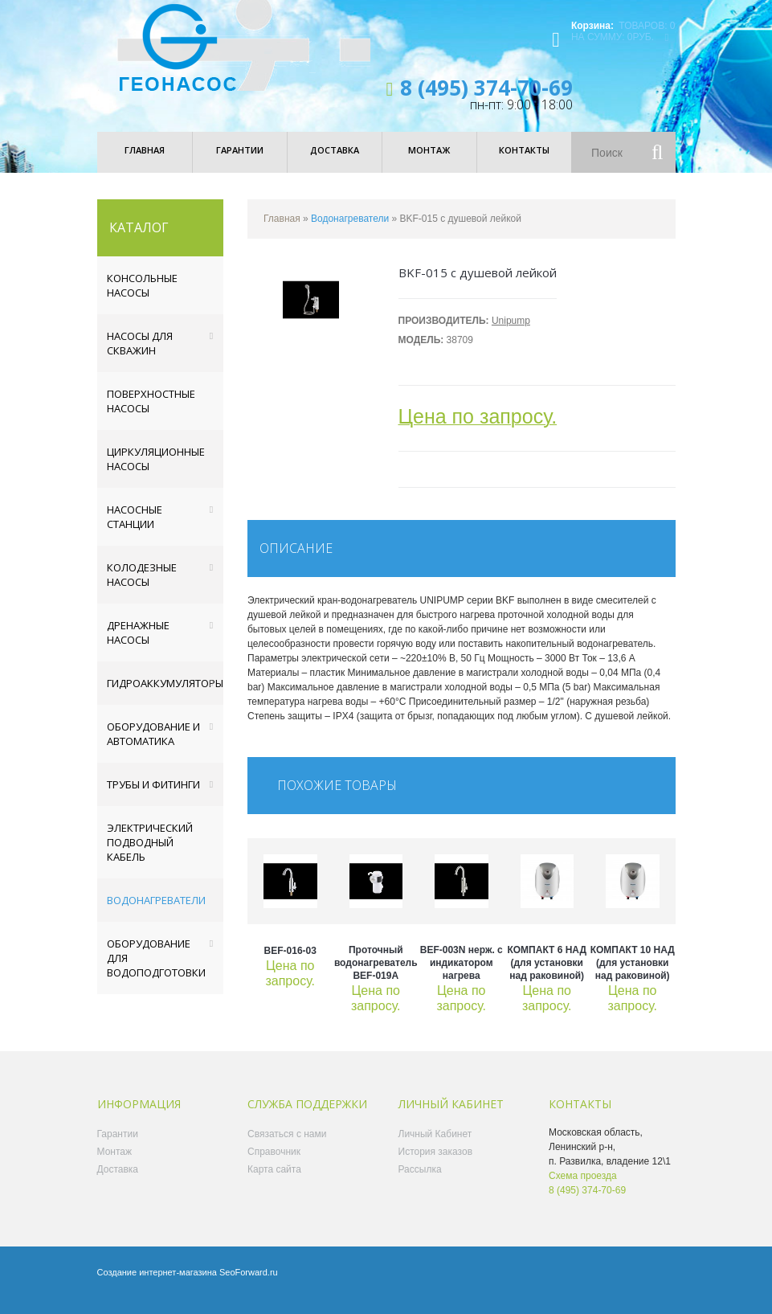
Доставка (118, 1183)
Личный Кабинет (435, 1147)
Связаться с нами (286, 1147)
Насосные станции (134, 530)
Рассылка (420, 1183)
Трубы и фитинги (153, 798)
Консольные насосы (142, 298)
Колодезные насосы (142, 588)
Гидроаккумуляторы (165, 697)
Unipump (511, 334)
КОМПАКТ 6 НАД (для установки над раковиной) (546, 976)
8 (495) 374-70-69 (486, 101)
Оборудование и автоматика (153, 747)
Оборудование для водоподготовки (156, 971)
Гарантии (117, 1147)
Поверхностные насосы (151, 414)
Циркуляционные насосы (156, 472)
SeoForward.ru (248, 1286)
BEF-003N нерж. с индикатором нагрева (461, 976)
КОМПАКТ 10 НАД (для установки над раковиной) (632, 976)
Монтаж (115, 1165)
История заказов (435, 1165)
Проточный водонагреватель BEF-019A (376, 976)
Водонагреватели (156, 914)
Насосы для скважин (140, 356)
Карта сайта (274, 1183)
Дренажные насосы (138, 646)
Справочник (273, 1165)
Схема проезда (583, 1189)
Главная (281, 232)
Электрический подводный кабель (150, 856)
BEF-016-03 (290, 964)
